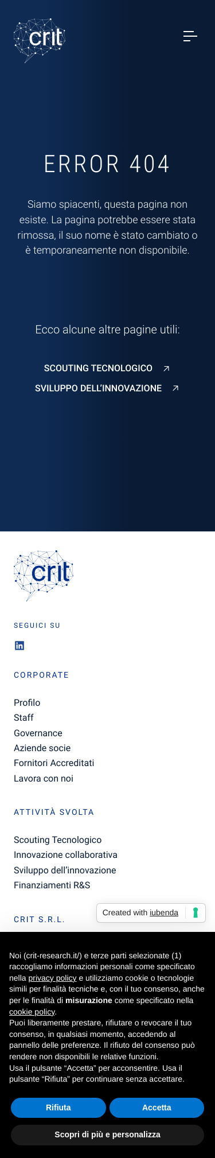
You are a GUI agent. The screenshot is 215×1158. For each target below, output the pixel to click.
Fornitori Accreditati (54, 762)
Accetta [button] (156, 1107)
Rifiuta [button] (58, 1107)
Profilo (27, 702)
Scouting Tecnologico (98, 368)
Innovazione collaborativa (66, 854)
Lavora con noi (43, 778)
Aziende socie (42, 748)
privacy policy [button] (52, 977)
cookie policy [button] (31, 1011)
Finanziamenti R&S (52, 885)
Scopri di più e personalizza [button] (107, 1134)
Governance (38, 733)
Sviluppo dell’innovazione (98, 388)
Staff (24, 717)
